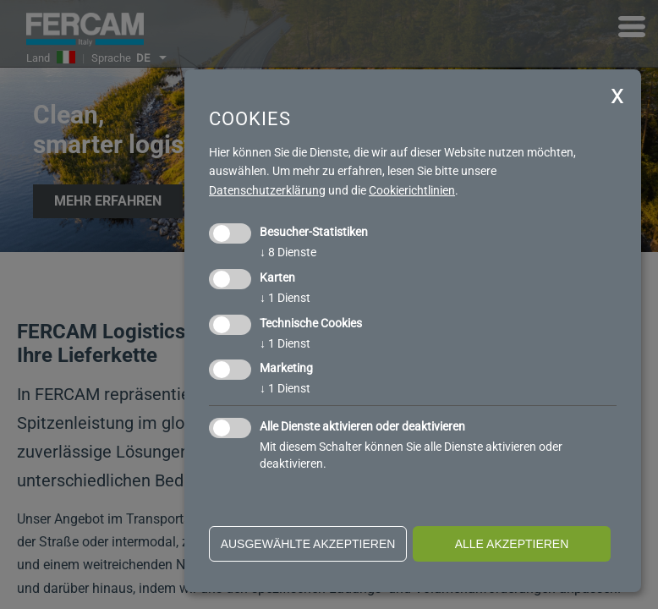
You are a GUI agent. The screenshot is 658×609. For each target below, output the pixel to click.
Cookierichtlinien (412, 190)
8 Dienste (288, 252)
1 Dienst (285, 297)
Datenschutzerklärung (267, 190)
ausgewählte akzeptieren (308, 544)
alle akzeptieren (512, 544)
